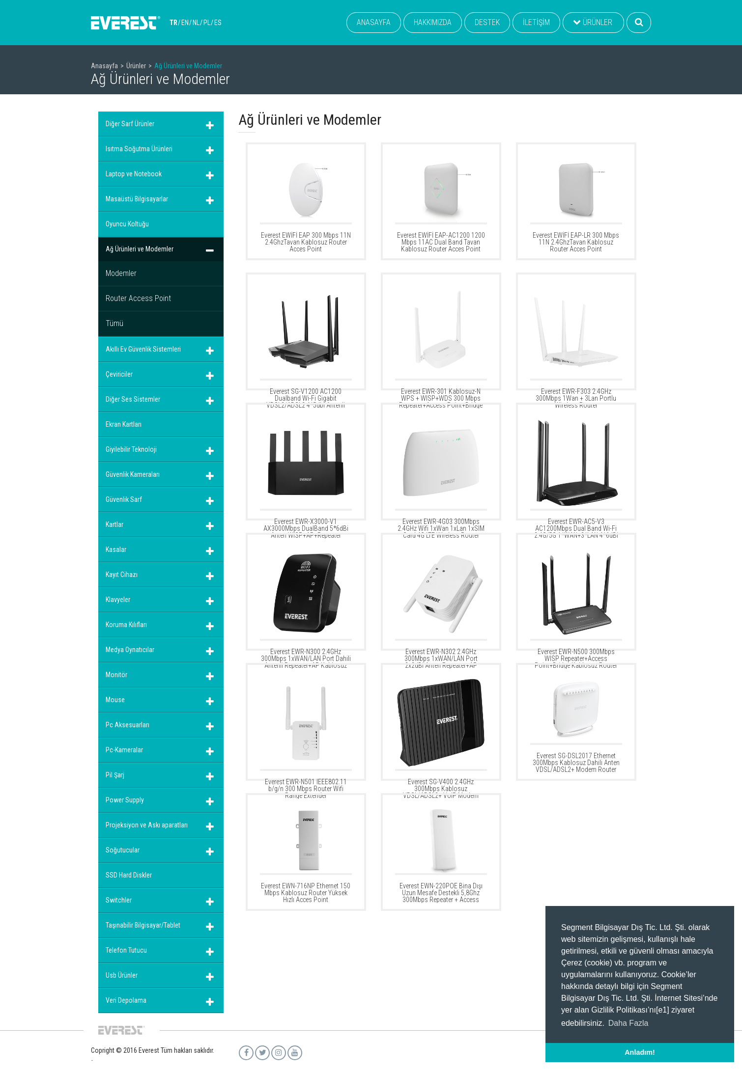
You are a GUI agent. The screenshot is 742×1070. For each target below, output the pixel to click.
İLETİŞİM (536, 22)
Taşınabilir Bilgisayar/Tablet (143, 925)
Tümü (114, 323)
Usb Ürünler (122, 975)
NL (196, 23)
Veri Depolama (126, 1000)
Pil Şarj (115, 775)
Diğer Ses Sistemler (133, 399)
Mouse (115, 700)
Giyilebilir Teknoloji (131, 449)
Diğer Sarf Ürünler (130, 124)
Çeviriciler (119, 374)
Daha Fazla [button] (628, 1023)
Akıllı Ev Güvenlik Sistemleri (143, 349)
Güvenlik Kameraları (133, 474)
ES (218, 23)
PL (206, 23)
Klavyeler (118, 600)
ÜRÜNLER (592, 22)
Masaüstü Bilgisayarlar (137, 199)
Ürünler (136, 66)
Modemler (121, 273)
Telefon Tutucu (126, 950)
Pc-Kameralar (124, 750)
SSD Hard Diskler (129, 875)
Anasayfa (104, 66)
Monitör (116, 675)
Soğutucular (123, 850)
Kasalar (116, 549)
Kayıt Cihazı (122, 574)
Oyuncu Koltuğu (127, 224)
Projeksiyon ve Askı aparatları (147, 825)
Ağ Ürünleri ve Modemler (139, 249)
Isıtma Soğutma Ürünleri (139, 149)
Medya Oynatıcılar (130, 650)
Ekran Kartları (124, 424)
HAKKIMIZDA (433, 22)
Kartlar (114, 524)
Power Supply (125, 800)
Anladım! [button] (640, 1052)
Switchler (119, 900)
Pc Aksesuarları (127, 725)
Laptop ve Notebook (134, 174)
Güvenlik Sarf (124, 499)
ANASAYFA (374, 22)
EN (185, 23)
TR (173, 23)
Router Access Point (138, 298)
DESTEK (487, 22)
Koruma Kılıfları (126, 625)
